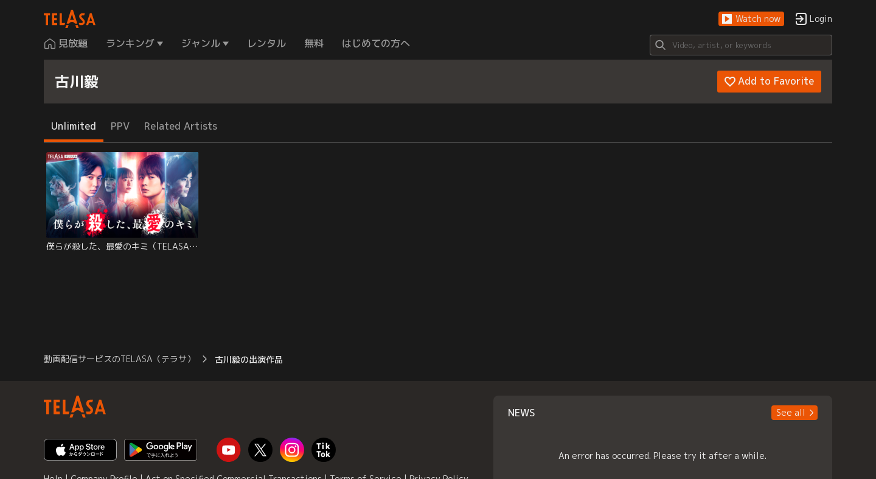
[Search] (741, 45)
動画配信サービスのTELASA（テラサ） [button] (119, 359)
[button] (751, 19)
